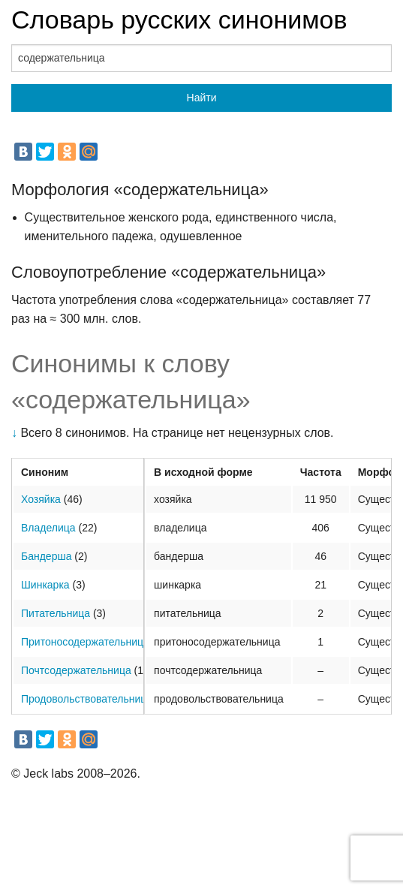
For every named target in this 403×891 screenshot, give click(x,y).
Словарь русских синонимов (179, 19)
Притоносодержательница (85, 642)
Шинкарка (45, 585)
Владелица (48, 528)
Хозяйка (41, 499)
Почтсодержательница (76, 670)
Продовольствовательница (86, 699)
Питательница (55, 613)
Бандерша (46, 556)
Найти (202, 98)
